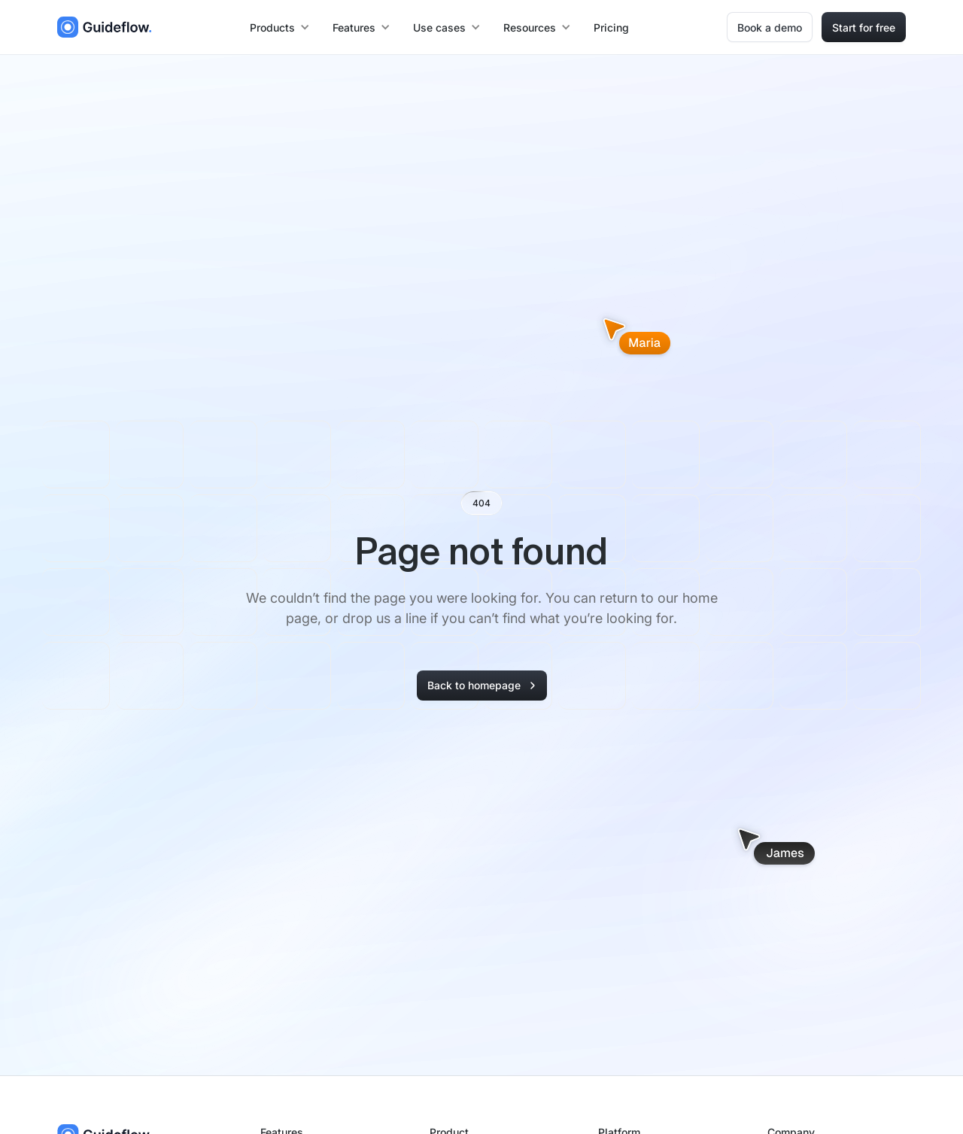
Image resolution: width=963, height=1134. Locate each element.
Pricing (611, 27)
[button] (280, 27)
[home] (104, 27)
